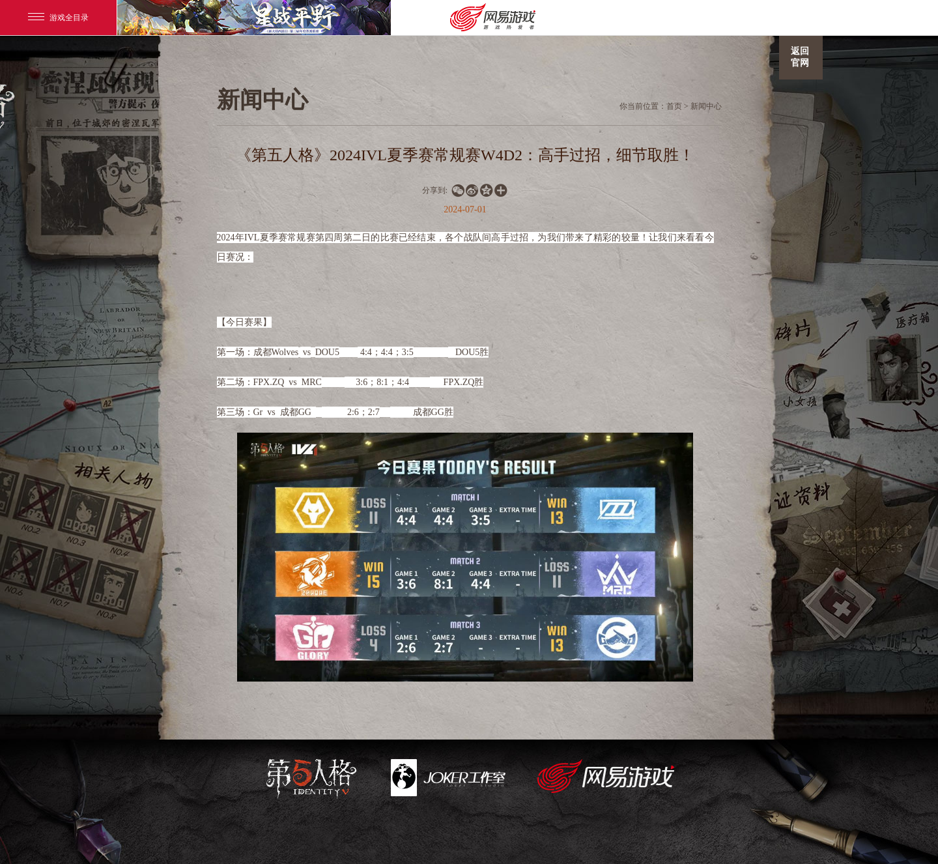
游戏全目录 (58, 17)
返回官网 (800, 57)
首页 (674, 106)
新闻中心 (706, 106)
